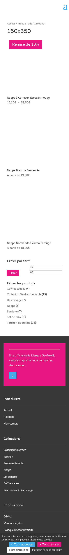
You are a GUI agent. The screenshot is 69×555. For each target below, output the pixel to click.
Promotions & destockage (18, 490)
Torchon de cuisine (18, 322)
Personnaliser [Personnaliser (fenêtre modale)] (18, 550)
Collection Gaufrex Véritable (24, 294)
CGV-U (7, 516)
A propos (8, 416)
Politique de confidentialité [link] (47, 549)
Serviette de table (13, 463)
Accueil (11, 23)
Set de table (14, 317)
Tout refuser (49, 544)
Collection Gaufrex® (14, 450)
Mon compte (10, 423)
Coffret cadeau (16, 288)
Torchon (8, 456)
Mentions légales (12, 523)
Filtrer (13, 273)
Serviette (12, 311)
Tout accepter (22, 544)
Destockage (14, 300)
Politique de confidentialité (18, 530)
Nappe (11, 305)
